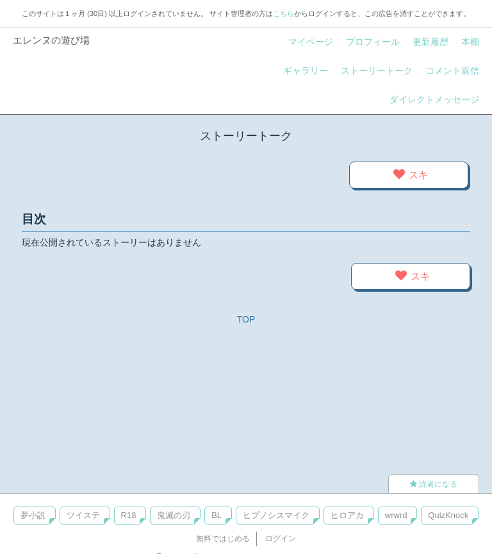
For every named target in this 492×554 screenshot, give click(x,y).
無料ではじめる (223, 538)
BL (216, 515)
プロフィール (373, 42)
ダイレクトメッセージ (434, 99)
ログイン (280, 538)
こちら (283, 13)
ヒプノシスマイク (276, 515)
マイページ (310, 42)
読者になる (433, 484)
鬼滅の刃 (173, 515)
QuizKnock (448, 515)
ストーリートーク (377, 70)
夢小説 (32, 515)
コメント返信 (452, 70)
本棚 (470, 42)
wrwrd (396, 515)
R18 (128, 515)
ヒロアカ (347, 515)
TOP (246, 319)
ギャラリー (305, 70)
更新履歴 (430, 42)
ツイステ (83, 515)
